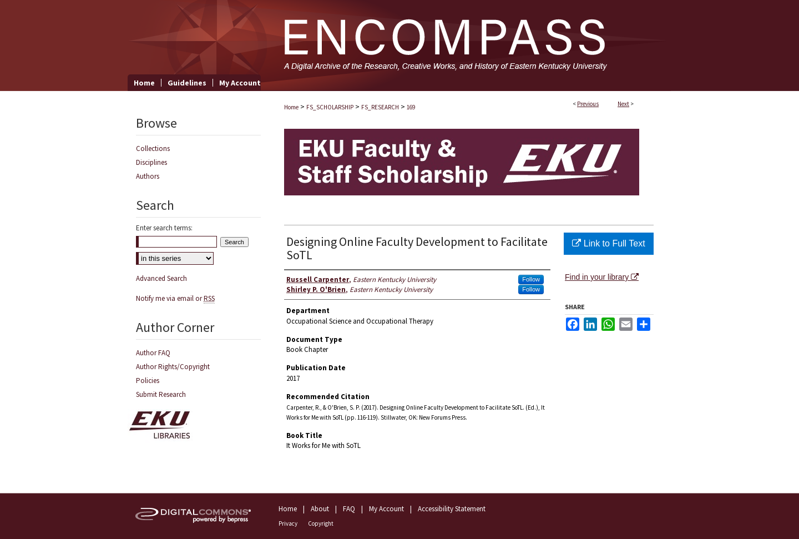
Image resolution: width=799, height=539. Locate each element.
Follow (531, 279)
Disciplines (151, 162)
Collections (153, 148)
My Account (386, 508)
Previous (588, 104)
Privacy (288, 523)
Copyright (320, 523)
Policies (147, 380)
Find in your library (602, 277)
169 (411, 107)
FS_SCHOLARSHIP (329, 107)
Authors (147, 176)
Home (291, 107)
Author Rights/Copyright (173, 366)
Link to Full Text (608, 243)
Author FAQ (153, 352)
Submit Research (161, 394)
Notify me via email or (175, 298)
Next (623, 104)
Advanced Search (161, 278)
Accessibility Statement (452, 508)
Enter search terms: (164, 228)
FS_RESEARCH (380, 107)
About (320, 508)
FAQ (349, 508)
